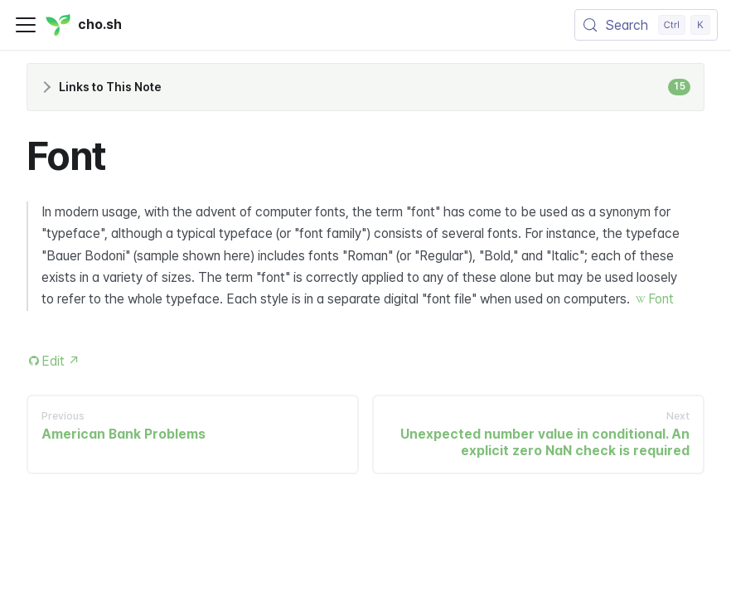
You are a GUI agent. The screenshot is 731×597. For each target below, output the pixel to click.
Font (661, 299)
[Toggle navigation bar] (25, 24)
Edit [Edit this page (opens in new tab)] (60, 361)
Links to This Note (374, 87)
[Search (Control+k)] (646, 25)
